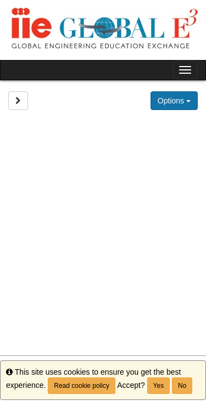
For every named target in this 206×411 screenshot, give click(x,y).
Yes (158, 386)
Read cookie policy (81, 386)
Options (174, 100)
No (182, 386)
